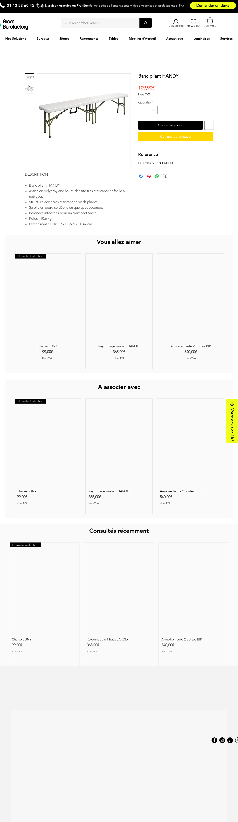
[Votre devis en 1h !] (232, 421)
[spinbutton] (147, 110)
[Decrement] (142, 110)
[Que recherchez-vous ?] (98, 23)
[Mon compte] (176, 21)
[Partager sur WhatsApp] (157, 176)
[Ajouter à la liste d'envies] (209, 125)
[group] (119, 311)
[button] (210, 20)
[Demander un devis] (213, 5)
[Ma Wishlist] (193, 21)
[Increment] (154, 110)
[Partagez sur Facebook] (140, 176)
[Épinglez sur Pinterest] (149, 176)
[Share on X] (165, 176)
